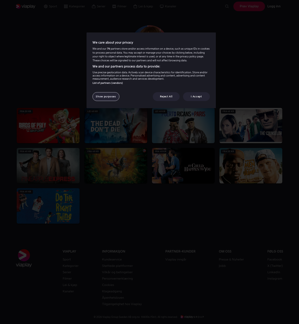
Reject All (166, 96)
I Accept (196, 96)
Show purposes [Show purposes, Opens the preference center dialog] (106, 96)
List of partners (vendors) (108, 83)
